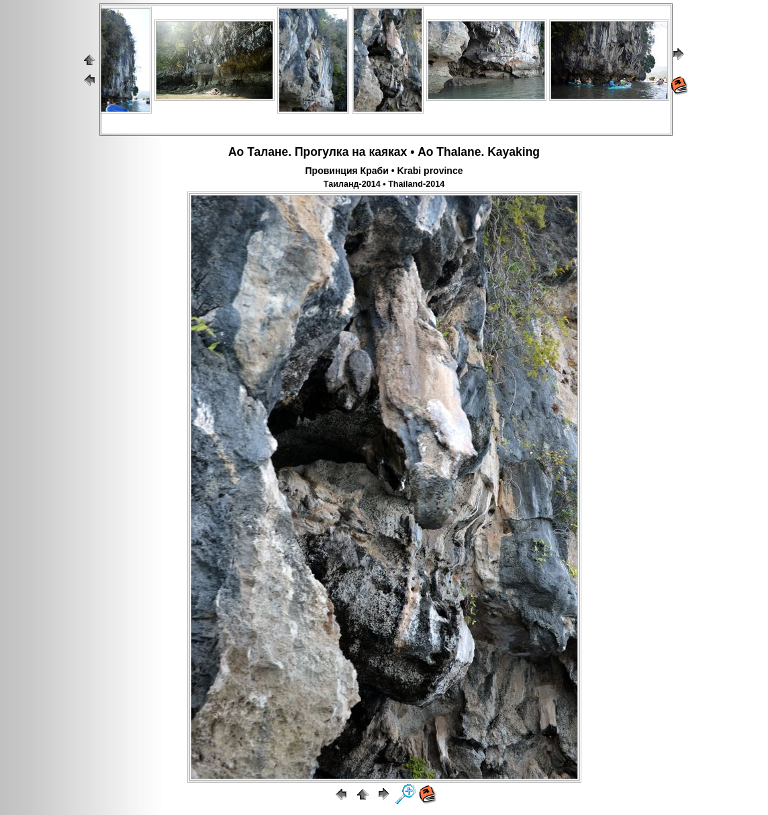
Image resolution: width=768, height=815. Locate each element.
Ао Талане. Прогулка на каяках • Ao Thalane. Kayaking (384, 152)
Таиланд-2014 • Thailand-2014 (384, 184)
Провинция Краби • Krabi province (384, 170)
